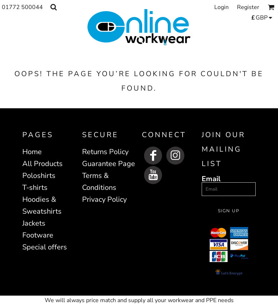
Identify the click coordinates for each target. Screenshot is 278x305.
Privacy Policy (104, 199)
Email (211, 178)
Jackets (33, 223)
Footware (37, 235)
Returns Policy (105, 152)
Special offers (44, 247)
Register (248, 7)
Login (221, 7)
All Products (42, 164)
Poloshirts (38, 175)
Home (32, 152)
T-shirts (35, 187)
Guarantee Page (108, 164)
